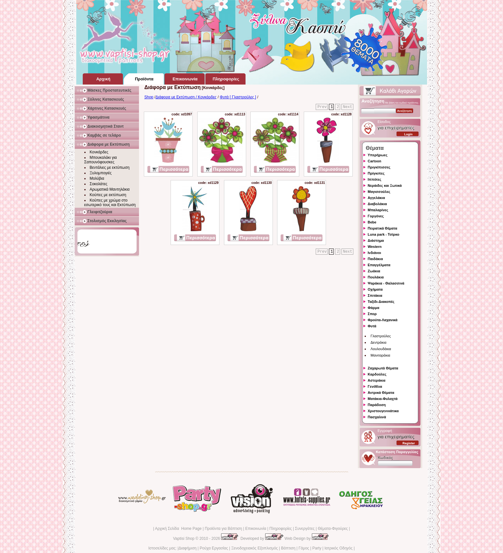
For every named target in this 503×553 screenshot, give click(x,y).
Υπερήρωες (378, 155)
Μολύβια (97, 178)
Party (316, 548)
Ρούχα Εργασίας (214, 548)
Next (347, 107)
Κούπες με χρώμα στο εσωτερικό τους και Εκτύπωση (110, 202)
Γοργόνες (376, 216)
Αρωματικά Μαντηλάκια (110, 189)
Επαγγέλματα (379, 265)
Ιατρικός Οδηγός (338, 548)
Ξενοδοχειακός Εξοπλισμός (254, 548)
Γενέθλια (375, 386)
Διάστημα (376, 240)
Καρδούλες (377, 374)
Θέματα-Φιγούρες (333, 528)
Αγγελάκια (376, 198)
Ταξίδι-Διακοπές (381, 302)
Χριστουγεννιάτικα (383, 411)
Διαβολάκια (377, 204)
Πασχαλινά (377, 417)
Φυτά (372, 326)
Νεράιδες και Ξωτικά (385, 185)
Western (375, 247)
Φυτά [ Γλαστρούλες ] (238, 97)
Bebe (372, 222)
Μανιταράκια (380, 355)
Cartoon (374, 161)
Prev (322, 107)
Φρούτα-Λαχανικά (383, 320)
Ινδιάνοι (374, 253)
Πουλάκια (376, 277)
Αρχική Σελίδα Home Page (178, 528)
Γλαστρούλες (381, 336)
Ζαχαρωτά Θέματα (383, 368)
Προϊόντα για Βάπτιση (223, 528)
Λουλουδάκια (381, 349)
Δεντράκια (379, 342)
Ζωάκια (374, 271)
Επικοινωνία (255, 528)
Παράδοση (377, 405)
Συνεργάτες (305, 528)
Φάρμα (373, 308)
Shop (149, 97)
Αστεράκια (377, 380)
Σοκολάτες (98, 184)
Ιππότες (374, 179)
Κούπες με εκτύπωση (108, 195)
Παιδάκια (375, 259)
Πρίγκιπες (376, 173)
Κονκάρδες (99, 152)
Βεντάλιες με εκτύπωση (110, 167)
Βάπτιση (288, 548)
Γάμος (304, 548)
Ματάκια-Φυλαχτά (383, 399)
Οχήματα (375, 289)
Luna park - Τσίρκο (383, 234)
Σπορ (372, 314)
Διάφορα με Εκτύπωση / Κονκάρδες (186, 97)
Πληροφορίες (280, 528)
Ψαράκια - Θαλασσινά (386, 283)
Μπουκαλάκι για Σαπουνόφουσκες (100, 159)
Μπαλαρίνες (378, 210)
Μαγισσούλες (379, 192)
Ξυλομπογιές (101, 173)
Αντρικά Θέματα (381, 392)
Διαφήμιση (188, 548)
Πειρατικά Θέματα (382, 228)
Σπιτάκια (375, 295)
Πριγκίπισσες (379, 167)
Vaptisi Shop (184, 538)
